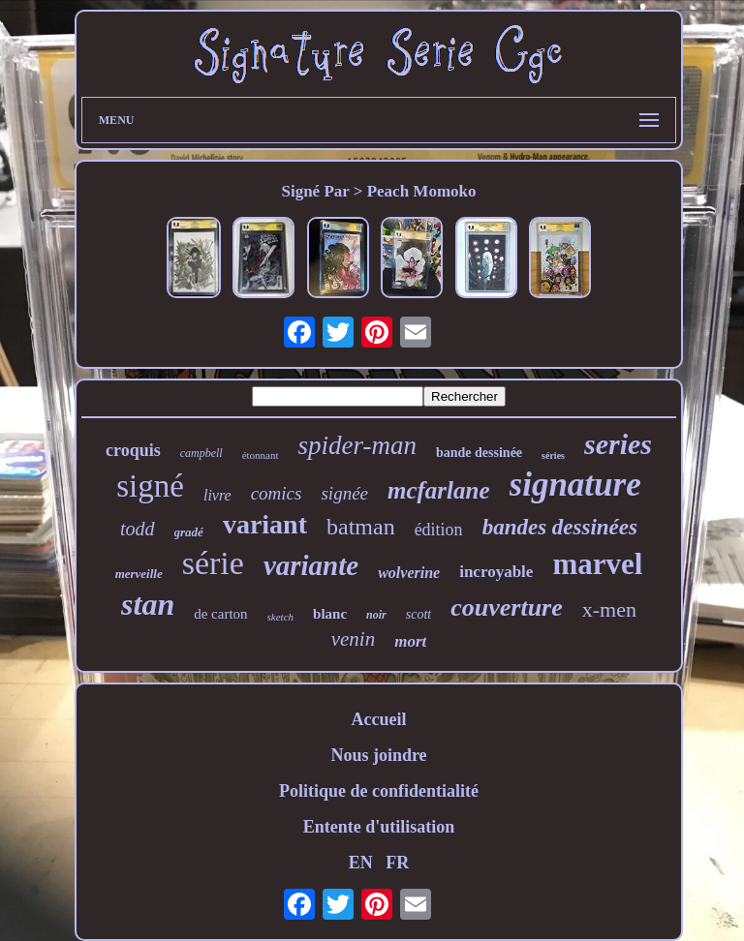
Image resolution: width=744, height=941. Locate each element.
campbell (201, 453)
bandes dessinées (559, 527)
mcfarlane (439, 490)
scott (418, 614)
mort (410, 641)
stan (147, 604)
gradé (188, 532)
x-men (609, 609)
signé (150, 486)
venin (353, 639)
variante (311, 565)
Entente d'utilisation (379, 826)
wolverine (409, 572)
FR (397, 862)
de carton (220, 614)
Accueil (378, 719)
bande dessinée (479, 452)
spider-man (357, 445)
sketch (280, 616)
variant (265, 524)
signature (575, 484)
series (618, 444)
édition (439, 529)
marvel (597, 564)
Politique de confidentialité (379, 791)
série (213, 563)
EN (361, 862)
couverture (506, 607)
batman (360, 526)
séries (553, 455)
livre (217, 495)
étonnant (260, 455)
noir (376, 615)
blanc (330, 614)
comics (276, 493)
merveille (139, 573)
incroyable (496, 571)
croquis (133, 450)
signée (344, 493)
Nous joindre (378, 755)
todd (137, 528)
